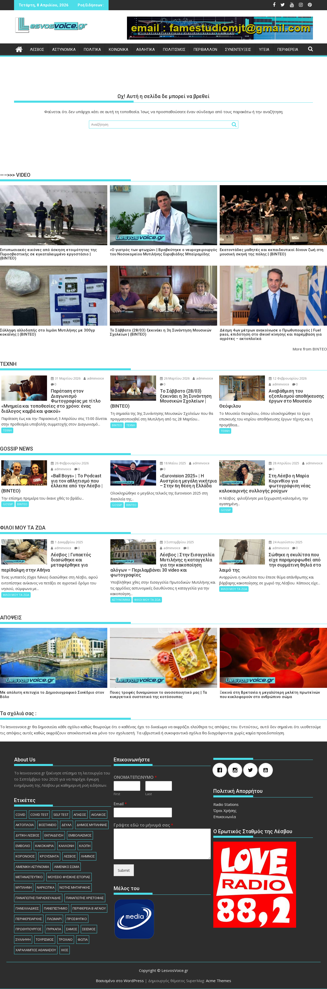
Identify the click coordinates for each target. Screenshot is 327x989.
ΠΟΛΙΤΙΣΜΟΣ (174, 49)
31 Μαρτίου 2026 (65, 378)
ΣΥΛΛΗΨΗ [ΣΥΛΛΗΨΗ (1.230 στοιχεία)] (23, 939)
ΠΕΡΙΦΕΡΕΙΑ (287, 49)
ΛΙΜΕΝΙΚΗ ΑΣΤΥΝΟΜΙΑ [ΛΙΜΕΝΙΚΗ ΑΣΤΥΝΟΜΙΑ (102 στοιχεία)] (32, 866)
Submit (124, 870)
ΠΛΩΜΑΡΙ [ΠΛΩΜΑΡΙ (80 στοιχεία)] (54, 918)
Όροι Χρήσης (225, 810)
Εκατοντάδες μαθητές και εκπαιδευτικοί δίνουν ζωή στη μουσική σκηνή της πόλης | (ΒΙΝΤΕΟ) (271, 252)
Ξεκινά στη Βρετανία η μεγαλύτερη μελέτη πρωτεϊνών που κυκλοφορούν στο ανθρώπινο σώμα (270, 694)
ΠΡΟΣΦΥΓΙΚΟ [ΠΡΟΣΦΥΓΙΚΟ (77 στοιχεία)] (77, 918)
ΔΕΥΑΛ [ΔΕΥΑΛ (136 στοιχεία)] (67, 824)
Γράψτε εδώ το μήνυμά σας (143, 825)
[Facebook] (221, 770)
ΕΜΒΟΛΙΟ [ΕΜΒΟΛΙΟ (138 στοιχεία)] (23, 845)
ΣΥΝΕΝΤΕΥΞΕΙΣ (238, 49)
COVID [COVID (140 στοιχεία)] (20, 814)
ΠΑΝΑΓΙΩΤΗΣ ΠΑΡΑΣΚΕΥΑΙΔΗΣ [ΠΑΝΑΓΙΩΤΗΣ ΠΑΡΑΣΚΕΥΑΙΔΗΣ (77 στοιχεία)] (38, 898)
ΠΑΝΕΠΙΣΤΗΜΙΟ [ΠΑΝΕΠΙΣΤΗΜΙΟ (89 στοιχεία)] (55, 908)
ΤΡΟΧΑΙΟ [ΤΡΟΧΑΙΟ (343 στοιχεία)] (66, 939)
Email (120, 804)
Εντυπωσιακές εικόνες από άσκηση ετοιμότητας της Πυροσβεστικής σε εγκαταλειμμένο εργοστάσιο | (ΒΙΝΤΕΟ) (48, 254)
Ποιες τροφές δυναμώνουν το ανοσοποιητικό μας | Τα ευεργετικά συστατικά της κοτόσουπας (158, 694)
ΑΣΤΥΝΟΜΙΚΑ (64, 49)
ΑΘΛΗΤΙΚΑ (145, 49)
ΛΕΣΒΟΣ (37, 49)
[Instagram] (236, 770)
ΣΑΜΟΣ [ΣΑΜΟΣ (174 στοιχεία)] (71, 929)
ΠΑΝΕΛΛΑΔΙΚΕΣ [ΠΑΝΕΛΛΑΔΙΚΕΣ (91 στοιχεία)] (27, 908)
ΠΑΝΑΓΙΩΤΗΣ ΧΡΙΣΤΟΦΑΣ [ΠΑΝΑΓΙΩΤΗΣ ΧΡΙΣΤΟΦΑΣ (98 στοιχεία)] (85, 898)
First (117, 794)
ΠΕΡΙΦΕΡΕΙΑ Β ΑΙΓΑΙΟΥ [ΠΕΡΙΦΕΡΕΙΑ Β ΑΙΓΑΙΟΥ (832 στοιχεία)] (89, 908)
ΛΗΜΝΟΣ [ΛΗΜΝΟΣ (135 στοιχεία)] (88, 856)
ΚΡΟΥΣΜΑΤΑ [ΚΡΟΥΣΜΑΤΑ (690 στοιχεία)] (49, 856)
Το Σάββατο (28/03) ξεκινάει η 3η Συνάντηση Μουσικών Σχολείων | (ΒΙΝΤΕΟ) (160, 332)
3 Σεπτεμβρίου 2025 (177, 542)
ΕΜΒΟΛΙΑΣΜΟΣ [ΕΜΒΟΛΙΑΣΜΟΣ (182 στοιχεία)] (79, 835)
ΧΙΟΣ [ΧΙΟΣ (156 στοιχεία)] (64, 950)
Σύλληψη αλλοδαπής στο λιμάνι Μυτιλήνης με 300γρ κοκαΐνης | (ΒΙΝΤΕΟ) (47, 332)
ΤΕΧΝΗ (7, 430)
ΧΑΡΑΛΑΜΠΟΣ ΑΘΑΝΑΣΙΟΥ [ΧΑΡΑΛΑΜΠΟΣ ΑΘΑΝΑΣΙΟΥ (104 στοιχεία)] (36, 950)
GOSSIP (8, 504)
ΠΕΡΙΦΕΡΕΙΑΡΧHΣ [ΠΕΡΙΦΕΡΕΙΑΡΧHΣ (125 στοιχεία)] (29, 918)
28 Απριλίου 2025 (284, 463)
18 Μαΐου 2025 (173, 463)
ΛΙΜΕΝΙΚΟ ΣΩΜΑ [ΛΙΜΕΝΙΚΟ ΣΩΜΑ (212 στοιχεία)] (66, 866)
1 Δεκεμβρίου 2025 (67, 542)
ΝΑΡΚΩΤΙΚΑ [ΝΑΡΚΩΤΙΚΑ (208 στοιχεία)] (45, 887)
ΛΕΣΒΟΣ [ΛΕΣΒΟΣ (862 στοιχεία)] (70, 856)
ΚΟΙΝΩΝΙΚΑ (118, 49)
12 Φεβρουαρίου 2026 (288, 378)
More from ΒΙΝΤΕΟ (310, 348)
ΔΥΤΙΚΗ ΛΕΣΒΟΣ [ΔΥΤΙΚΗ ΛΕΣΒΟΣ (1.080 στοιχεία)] (27, 835)
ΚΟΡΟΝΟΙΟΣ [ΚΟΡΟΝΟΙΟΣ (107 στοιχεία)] (25, 856)
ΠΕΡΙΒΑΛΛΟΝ (205, 49)
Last (148, 794)
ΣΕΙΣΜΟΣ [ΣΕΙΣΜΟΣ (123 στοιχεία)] (89, 929)
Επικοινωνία (224, 816)
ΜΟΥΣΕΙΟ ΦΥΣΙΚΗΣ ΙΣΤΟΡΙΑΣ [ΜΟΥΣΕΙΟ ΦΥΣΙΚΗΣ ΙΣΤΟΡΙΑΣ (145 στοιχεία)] (69, 877)
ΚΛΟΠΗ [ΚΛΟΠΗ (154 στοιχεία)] (84, 845)
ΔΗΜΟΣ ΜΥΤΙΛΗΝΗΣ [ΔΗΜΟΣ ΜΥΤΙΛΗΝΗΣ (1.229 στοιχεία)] (92, 824)
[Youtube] (267, 770)
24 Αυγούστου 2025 (285, 542)
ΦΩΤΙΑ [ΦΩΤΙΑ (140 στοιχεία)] (83, 939)
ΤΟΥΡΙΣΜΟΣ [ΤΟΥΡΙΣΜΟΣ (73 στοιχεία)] (45, 939)
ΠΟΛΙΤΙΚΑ (92, 49)
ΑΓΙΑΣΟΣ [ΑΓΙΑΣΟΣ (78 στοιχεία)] (80, 814)
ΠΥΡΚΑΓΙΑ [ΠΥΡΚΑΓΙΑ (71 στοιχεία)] (53, 929)
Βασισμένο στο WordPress (120, 980)
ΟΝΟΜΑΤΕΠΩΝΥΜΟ (135, 777)
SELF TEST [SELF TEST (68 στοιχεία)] (60, 814)
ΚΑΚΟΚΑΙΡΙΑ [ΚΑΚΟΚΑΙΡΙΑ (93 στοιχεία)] (44, 845)
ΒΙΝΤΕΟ (117, 425)
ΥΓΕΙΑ (264, 49)
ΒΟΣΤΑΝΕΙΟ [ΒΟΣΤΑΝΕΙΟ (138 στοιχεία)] (47, 824)
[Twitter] (251, 770)
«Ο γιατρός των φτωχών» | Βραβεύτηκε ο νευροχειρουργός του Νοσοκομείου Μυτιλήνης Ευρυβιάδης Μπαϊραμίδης (163, 252)
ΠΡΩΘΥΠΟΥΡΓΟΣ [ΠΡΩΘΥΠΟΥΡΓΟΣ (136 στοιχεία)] (28, 929)
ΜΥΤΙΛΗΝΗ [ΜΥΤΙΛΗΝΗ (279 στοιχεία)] (24, 887)
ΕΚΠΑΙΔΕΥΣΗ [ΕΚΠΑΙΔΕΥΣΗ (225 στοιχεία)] (53, 835)
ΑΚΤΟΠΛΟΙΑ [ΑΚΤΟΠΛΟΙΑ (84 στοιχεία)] (25, 824)
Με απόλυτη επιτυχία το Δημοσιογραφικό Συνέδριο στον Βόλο (52, 694)
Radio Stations (226, 804)
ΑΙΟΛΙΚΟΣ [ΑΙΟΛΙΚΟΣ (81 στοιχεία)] (98, 814)
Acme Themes (218, 980)
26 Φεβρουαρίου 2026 (70, 463)
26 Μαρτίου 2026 (175, 378)
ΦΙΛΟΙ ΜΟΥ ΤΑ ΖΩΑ (16, 595)
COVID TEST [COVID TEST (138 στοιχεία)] (39, 814)
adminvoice (94, 378)
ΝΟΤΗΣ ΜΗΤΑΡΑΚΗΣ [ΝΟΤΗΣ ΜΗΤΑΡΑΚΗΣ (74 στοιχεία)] (75, 887)
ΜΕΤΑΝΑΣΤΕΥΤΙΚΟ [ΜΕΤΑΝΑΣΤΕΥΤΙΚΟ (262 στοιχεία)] (29, 877)
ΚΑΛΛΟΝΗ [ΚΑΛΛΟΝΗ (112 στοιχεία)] (66, 845)
